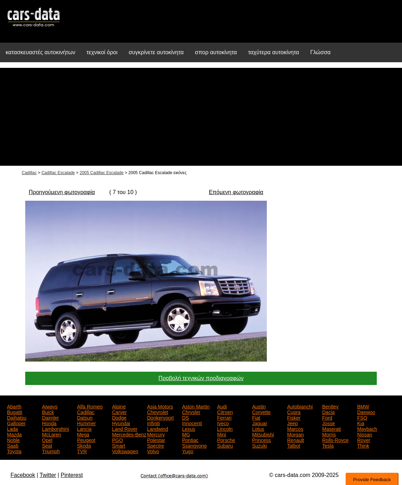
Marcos (295, 428)
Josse (328, 423)
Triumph (51, 451)
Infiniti (153, 423)
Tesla (328, 445)
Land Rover (124, 428)
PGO (117, 439)
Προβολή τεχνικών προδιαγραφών (201, 378)
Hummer (86, 423)
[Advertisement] (201, 117)
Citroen (225, 411)
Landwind (157, 428)
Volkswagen (125, 451)
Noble (13, 439)
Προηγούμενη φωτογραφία (62, 192)
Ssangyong (194, 445)
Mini (221, 434)
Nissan (364, 434)
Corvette (261, 411)
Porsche (226, 439)
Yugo (187, 451)
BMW (363, 406)
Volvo (153, 451)
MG (186, 434)
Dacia (328, 411)
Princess (261, 439)
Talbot (293, 445)
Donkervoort (160, 417)
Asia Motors (160, 406)
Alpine (119, 406)
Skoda (84, 445)
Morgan (295, 434)
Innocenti (192, 423)
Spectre (155, 445)
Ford (327, 417)
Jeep (292, 423)
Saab (13, 445)
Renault (295, 439)
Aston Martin (196, 406)
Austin (259, 406)
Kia (360, 423)
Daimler (50, 417)
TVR (82, 451)
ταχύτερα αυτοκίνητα (273, 52)
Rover (363, 439)
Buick (48, 411)
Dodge (119, 417)
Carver (119, 411)
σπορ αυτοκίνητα (216, 52)
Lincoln (225, 428)
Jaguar (259, 423)
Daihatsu (16, 417)
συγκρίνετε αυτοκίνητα (156, 52)
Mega (83, 434)
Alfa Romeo (90, 406)
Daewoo (366, 411)
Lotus (258, 428)
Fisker (293, 417)
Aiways (49, 406)
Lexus (188, 428)
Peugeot (86, 439)
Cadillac (29, 172)
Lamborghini (55, 428)
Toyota (14, 451)
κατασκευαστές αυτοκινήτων (40, 52)
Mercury (156, 434)
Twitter (48, 475)
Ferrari (224, 417)
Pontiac (190, 439)
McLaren (51, 434)
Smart (118, 445)
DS (185, 417)
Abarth (14, 406)
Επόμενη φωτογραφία (236, 192)
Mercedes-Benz (129, 434)
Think (363, 445)
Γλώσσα (320, 52)
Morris (329, 434)
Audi (222, 406)
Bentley (330, 406)
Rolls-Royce (335, 439)
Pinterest (72, 475)
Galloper (16, 423)
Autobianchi (300, 406)
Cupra (293, 411)
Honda (49, 423)
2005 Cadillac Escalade (101, 172)
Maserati (331, 428)
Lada (12, 428)
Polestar (156, 439)
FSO (362, 417)
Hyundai (121, 423)
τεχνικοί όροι (102, 52)
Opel (47, 439)
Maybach (367, 428)
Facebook (23, 475)
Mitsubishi (263, 434)
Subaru (225, 445)
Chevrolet (157, 411)
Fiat (256, 417)
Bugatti (14, 411)
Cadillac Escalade (58, 172)
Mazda (14, 434)
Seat (47, 445)
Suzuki (259, 445)
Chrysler (191, 411)
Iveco (223, 423)
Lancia (84, 428)
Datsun (84, 417)
